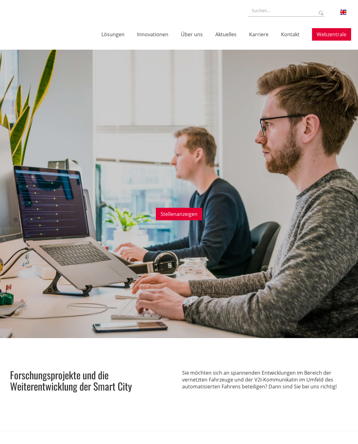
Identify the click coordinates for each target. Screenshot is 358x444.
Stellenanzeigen (179, 214)
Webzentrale (331, 34)
